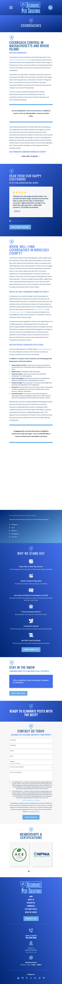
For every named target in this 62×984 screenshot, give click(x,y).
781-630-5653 (31, 876)
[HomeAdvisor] (44, 916)
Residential (31, 841)
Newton (39, 349)
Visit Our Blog (18, 632)
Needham (46, 349)
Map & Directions (31, 890)
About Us (31, 838)
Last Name (13, 684)
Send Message (31, 755)
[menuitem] (22, 935)
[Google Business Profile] (18, 916)
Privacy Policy (25, 738)
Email (11, 694)
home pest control (40, 309)
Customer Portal (31, 847)
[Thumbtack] (40, 916)
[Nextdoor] (22, 916)
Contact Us (31, 857)
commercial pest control (17, 312)
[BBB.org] (31, 916)
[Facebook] (27, 916)
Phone (12, 689)
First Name (13, 678)
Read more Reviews (20, 227)
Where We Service (31, 850)
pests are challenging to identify (19, 60)
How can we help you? (16, 710)
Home (31, 835)
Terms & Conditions (35, 738)
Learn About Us (31, 588)
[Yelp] (35, 916)
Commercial (31, 844)
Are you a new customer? (17, 705)
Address (12, 700)
